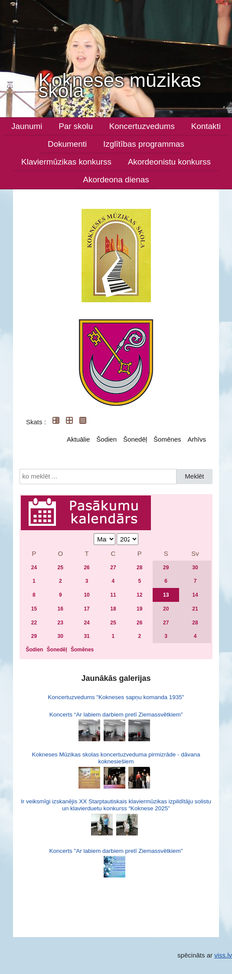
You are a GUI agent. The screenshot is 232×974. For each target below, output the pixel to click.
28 (139, 568)
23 (60, 623)
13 (166, 595)
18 (113, 609)
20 (166, 609)
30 (195, 568)
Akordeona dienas (116, 179)
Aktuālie (78, 439)
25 (60, 568)
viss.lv (223, 955)
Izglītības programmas (143, 144)
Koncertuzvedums (142, 126)
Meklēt (194, 476)
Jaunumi (26, 126)
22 (34, 623)
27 (113, 568)
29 (166, 568)
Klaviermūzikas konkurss (66, 161)
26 (86, 568)
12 (139, 595)
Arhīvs (196, 439)
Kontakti (206, 126)
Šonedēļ (135, 439)
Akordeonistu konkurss (169, 161)
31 (86, 636)
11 (113, 595)
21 (195, 609)
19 (139, 609)
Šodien (106, 439)
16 (60, 609)
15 (34, 609)
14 (195, 595)
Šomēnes (167, 439)
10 (86, 595)
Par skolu (76, 126)
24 (34, 568)
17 (86, 609)
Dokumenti (67, 144)
